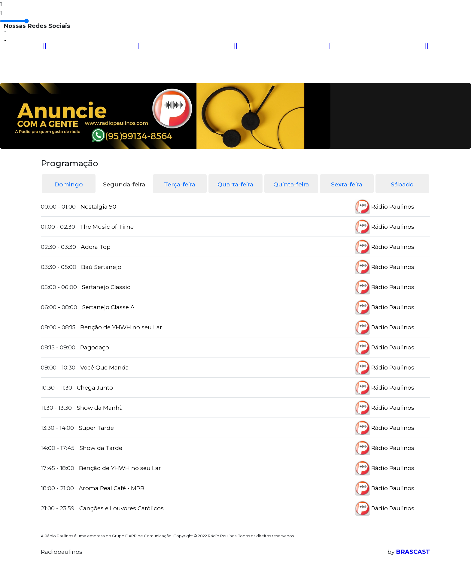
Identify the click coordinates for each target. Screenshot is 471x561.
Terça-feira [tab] (180, 184)
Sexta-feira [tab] (347, 184)
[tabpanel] (235, 357)
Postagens (203, 73)
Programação (91, 73)
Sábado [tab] (402, 184)
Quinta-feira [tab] (291, 184)
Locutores (163, 73)
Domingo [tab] (68, 184)
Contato (239, 73)
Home (54, 73)
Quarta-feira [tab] (235, 184)
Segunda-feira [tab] (124, 184)
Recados (273, 73)
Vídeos (129, 73)
